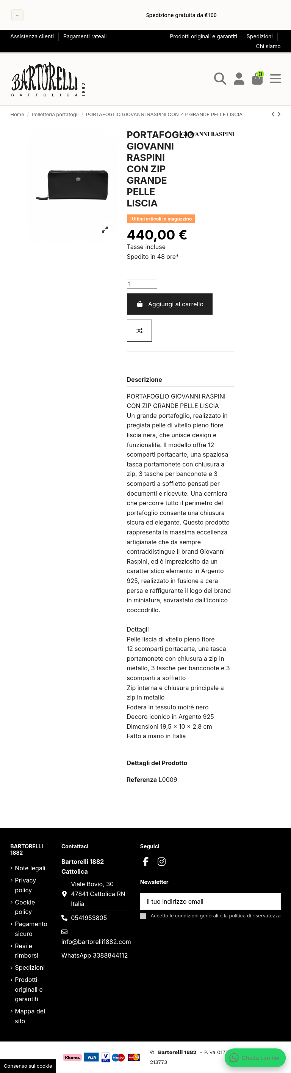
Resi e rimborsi (26, 951)
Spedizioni (260, 36)
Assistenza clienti (32, 36)
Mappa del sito (30, 1016)
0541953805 (89, 918)
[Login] (239, 79)
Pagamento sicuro (31, 928)
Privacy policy (25, 885)
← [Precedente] (17, 15)
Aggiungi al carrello (169, 304)
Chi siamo (268, 46)
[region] (145, 15)
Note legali (30, 868)
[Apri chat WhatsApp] (255, 1058)
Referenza (142, 779)
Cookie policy (25, 907)
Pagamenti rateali (84, 36)
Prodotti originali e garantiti (204, 36)
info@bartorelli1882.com (96, 941)
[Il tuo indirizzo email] (202, 901)
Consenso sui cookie (28, 1066)
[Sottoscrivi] (271, 901)
